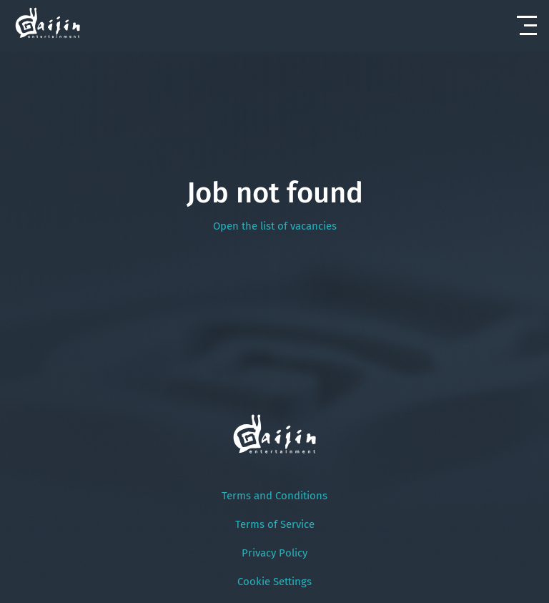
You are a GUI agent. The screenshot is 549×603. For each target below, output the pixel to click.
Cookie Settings (274, 581)
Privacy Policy (274, 552)
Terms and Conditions (274, 495)
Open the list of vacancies (275, 226)
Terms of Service (275, 524)
